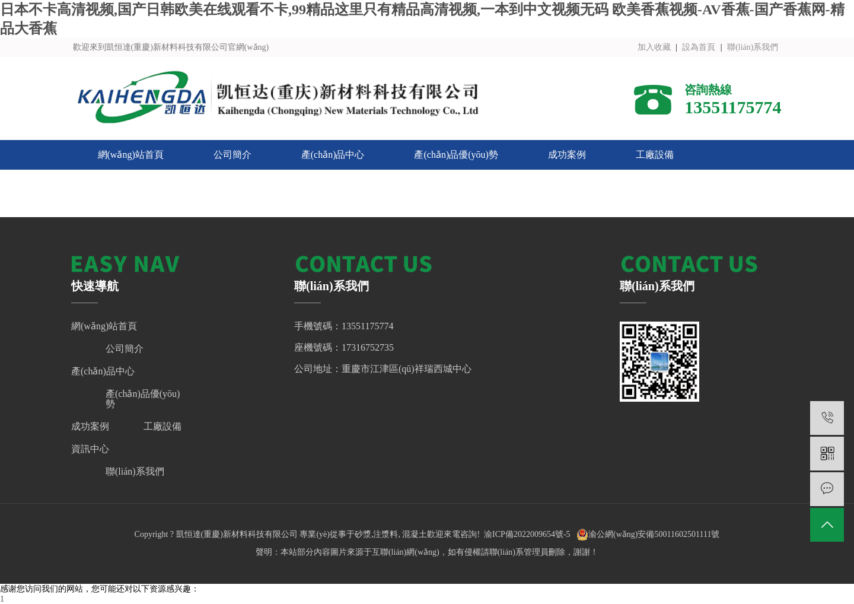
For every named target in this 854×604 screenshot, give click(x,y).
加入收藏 (654, 47)
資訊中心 (117, 184)
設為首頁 (698, 47)
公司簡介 (232, 155)
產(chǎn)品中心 (333, 155)
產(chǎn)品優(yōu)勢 (456, 155)
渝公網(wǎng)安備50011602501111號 (647, 535)
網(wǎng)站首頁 (131, 155)
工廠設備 (655, 155)
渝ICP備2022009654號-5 (527, 534)
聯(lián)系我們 (752, 47)
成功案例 (567, 155)
